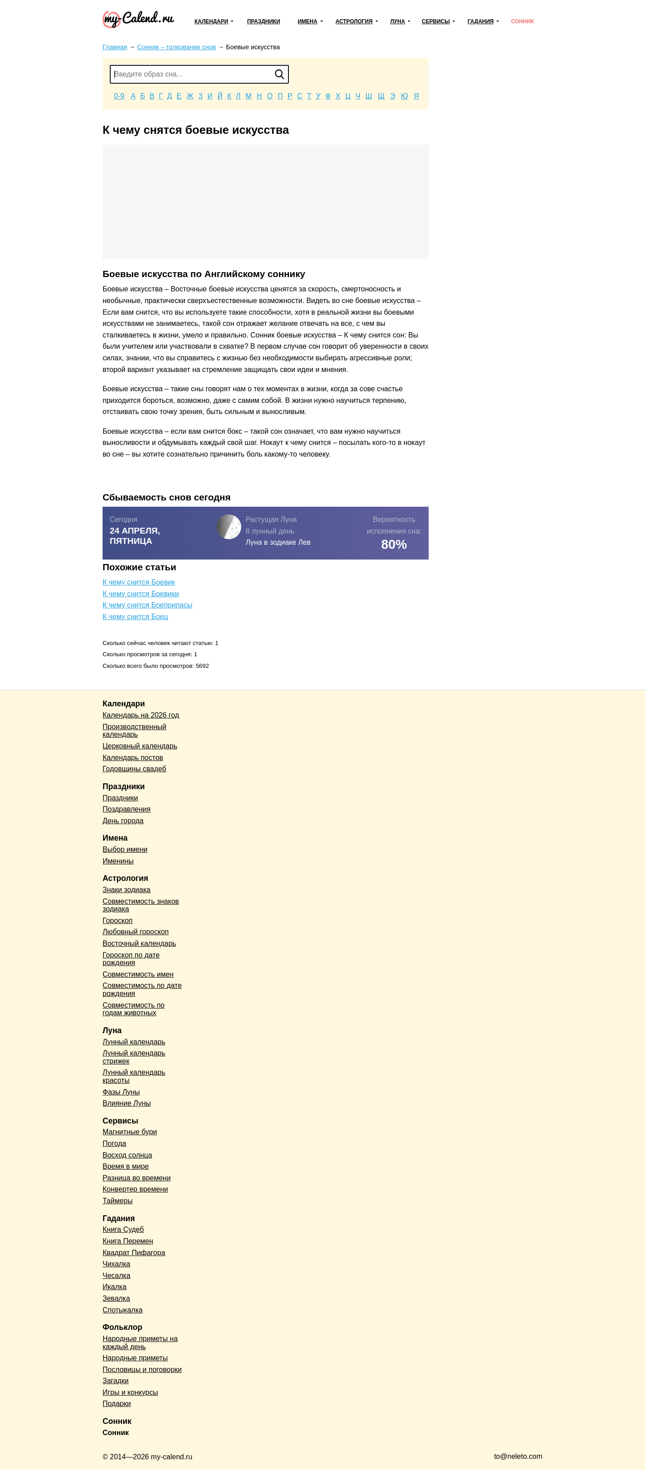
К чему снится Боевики (141, 594)
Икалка (114, 1287)
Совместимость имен (138, 974)
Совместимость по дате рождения (142, 989)
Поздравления (126, 809)
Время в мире (126, 1166)
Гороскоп (118, 920)
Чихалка (116, 1264)
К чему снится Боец (135, 616)
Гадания (481, 21)
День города (123, 821)
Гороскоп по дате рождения (131, 959)
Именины (118, 861)
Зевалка (116, 1298)
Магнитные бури (130, 1132)
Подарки (117, 1403)
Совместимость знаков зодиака (141, 905)
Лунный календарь (134, 1042)
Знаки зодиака (126, 889)
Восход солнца (127, 1155)
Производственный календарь (134, 731)
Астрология (354, 21)
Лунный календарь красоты (134, 1076)
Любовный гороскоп (136, 932)
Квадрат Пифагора (134, 1252)
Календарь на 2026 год (141, 715)
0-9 (119, 96)
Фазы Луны (121, 1092)
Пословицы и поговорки (142, 1369)
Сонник (522, 21)
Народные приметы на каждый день (140, 1342)
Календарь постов (133, 757)
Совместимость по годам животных (134, 1009)
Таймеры (118, 1201)
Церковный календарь (140, 746)
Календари (211, 21)
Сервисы (436, 21)
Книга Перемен (128, 1241)
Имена (308, 21)
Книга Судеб (123, 1229)
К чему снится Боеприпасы (148, 605)
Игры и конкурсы (130, 1392)
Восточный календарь (139, 943)
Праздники (263, 21)
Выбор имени (125, 849)
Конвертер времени (135, 1189)
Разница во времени (137, 1178)
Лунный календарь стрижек (134, 1057)
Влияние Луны (127, 1103)
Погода (114, 1143)
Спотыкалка (122, 1310)
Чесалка (116, 1275)
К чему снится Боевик (139, 582)
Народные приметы (135, 1358)
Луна (397, 21)
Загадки (116, 1381)
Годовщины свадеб (134, 769)
